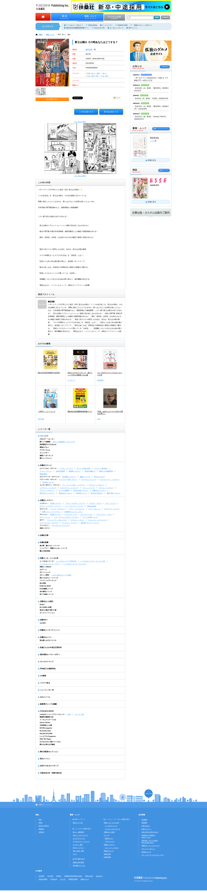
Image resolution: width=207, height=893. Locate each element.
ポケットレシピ (45, 572)
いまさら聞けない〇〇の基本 (61, 575)
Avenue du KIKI (99, 28)
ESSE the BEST (45, 586)
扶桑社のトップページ (45, 804)
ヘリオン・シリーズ (66, 468)
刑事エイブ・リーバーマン (51, 511)
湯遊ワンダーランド (46, 455)
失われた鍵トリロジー (80, 490)
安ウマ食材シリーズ (46, 594)
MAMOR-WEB (122, 25)
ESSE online (89, 876)
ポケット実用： (45, 575)
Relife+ (42, 604)
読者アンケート (146, 829)
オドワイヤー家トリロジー (68, 479)
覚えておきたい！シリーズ (49, 578)
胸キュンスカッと (46, 458)
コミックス (44, 436)
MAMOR (41, 829)
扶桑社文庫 (44, 535)
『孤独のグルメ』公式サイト (142, 25)
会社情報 (141, 815)
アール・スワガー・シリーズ (75, 503)
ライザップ (71, 380)
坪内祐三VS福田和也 (48, 669)
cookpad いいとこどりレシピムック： (53, 714)
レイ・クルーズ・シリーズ (74, 506)
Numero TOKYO (44, 826)
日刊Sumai (53, 879)
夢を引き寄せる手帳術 (47, 744)
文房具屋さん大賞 (46, 725)
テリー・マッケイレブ (76, 509)
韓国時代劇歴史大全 (46, 717)
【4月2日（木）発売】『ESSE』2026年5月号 (151, 98)
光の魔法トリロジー (69, 476)
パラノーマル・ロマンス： (49, 479)
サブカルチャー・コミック (81, 841)
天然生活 (41, 832)
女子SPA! (50, 876)
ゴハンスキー (44, 453)
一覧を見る (165, 67)
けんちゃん (154, 138)
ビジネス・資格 (77, 844)
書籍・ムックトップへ (161, 128)
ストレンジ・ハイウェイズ (97, 520)
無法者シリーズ (81, 493)
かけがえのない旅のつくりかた (50, 742)
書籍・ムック (50, 34)
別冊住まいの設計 (46, 601)
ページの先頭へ (148, 794)
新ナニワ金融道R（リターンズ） (64, 441)
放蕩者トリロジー (75, 471)
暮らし (105, 73)
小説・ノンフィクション (80, 835)
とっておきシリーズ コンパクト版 (93, 561)
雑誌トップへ (164, 170)
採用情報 (144, 822)
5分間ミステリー (55, 503)
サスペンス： (44, 509)
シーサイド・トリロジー (48, 488)
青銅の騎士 (43, 474)
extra (69, 714)
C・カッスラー (107, 25)
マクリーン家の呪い (101, 468)
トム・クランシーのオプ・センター (66, 517)
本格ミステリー (45, 528)
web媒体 (39, 871)
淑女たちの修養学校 (106, 471)
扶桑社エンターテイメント (50, 630)
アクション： (44, 514)
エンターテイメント (79, 838)
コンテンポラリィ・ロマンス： (50, 485)
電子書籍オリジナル (79, 865)
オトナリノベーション (47, 613)
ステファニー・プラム (104, 514)
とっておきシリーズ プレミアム (74, 564)
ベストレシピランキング (48, 580)
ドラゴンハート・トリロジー (109, 479)
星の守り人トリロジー (47, 493)
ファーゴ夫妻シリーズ (90, 517)
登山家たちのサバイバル (48, 640)
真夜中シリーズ (85, 476)
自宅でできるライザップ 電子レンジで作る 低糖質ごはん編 (80, 374)
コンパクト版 (79, 714)
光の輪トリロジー (48, 482)
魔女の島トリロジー (113, 493)
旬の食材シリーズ (46, 591)
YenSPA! (43, 623)
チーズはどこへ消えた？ (74, 25)
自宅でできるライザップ (49, 766)
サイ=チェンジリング (88, 479)
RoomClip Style (45, 731)
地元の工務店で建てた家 (48, 610)
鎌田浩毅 (89, 49)
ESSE (40, 822)
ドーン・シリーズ (88, 488)
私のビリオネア (99, 476)
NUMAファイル (55, 514)
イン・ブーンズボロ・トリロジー (73, 485)
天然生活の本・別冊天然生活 (51, 773)
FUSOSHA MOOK (47, 711)
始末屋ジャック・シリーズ (90, 523)
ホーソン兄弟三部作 (83, 468)
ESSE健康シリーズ (46, 589)
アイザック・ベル (70, 514)
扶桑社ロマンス (46, 465)
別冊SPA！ (44, 620)
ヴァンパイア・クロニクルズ (57, 520)
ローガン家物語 (64, 490)
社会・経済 (104, 76)
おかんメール (45, 697)
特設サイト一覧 (77, 822)
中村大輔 (41, 419)
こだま (152, 141)
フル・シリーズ (110, 503)
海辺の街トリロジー (65, 493)
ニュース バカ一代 (47, 690)
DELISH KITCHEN (46, 733)
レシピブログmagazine (48, 736)
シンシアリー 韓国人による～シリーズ (53, 548)
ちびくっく (43, 569)
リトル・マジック (46, 471)
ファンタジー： (45, 525)
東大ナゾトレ (133, 28)
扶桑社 (41, 34)
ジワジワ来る (45, 683)
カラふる (63, 879)
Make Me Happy (45, 739)
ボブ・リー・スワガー (112, 848)
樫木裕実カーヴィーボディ (50, 655)
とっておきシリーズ (111, 826)
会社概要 (144, 819)
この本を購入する (86, 112)
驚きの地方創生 (45, 551)
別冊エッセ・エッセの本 (49, 558)
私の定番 (43, 583)
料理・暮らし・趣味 (64, 34)
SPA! (40, 819)
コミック (106, 835)
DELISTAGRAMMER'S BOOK (49, 373)
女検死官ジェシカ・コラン (73, 511)
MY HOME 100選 (45, 607)
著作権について (146, 852)
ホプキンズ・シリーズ (111, 509)
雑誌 (37, 815)
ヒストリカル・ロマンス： (49, 468)
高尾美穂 (100, 380)
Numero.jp (99, 876)
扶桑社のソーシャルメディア (150, 845)
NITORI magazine (46, 728)
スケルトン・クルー (77, 520)
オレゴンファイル (86, 514)
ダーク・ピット (45, 517)
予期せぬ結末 (91, 506)
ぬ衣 (98, 419)
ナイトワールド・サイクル (49, 523)
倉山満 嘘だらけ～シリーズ (49, 545)
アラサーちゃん (45, 450)
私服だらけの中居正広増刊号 (51, 647)
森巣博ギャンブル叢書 (48, 704)
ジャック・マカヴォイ (57, 509)
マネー (75, 854)
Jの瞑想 (43, 676)
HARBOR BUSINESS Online (73, 876)
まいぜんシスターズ (116, 28)
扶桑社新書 (44, 542)
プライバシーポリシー (148, 849)
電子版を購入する (111, 112)
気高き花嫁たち (90, 471)
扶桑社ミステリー (46, 500)
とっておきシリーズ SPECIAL (66, 561)
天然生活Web (92, 25)
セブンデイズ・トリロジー (69, 488)
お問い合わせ (146, 826)
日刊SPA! (41, 876)
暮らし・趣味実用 (78, 832)
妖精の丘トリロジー (99, 490)
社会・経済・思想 (92, 76)
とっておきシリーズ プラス (49, 564)
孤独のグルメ (44, 447)
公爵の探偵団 (60, 471)
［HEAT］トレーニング (46, 411)
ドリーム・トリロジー (106, 488)
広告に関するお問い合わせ (150, 832)
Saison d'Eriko (45, 722)
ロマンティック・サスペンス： (50, 476)
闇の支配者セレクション (49, 752)
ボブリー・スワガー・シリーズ (50, 506)
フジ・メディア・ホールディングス (153, 855)
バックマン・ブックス (69, 523)
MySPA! (58, 876)
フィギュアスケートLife (48, 720)
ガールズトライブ (46, 662)
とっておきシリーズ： (47, 561)
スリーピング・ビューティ (61, 525)
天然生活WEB (43, 879)
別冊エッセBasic (45, 567)
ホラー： (43, 520)
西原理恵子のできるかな (48, 444)
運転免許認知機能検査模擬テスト (77, 28)
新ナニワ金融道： (46, 441)
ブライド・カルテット (47, 490)
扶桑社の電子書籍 (78, 862)
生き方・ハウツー (78, 847)
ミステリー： (44, 503)
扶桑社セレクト (46, 637)
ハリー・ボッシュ (94, 509)
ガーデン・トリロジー (96, 485)
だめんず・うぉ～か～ (47, 439)
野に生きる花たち (97, 493)
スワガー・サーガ (95, 503)
